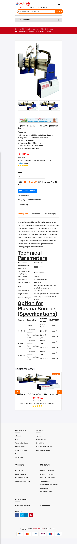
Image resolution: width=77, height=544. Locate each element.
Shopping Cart (41, 439)
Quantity (21, 172)
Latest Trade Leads (21, 477)
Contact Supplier (27, 191)
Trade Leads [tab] (42, 7)
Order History (40, 443)
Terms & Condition (21, 443)
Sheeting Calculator (47, 474)
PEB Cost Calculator (47, 470)
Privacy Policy (20, 446)
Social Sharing (23, 205)
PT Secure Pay (45, 481)
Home (17, 29)
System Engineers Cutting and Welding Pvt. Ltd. (35, 160)
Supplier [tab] (32, 7)
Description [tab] (23, 214)
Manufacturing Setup (47, 477)
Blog (16, 439)
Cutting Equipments (46, 29)
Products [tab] (22, 7)
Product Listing (20, 474)
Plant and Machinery (29, 29)
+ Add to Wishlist (23, 195)
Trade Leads (44, 488)
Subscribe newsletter (43, 450)
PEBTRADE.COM (38, 529)
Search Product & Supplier (49, 484)
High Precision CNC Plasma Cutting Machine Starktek (37, 394)
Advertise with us (46, 491)
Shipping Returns (21, 450)
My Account (40, 436)
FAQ (16, 453)
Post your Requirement (44, 446)
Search (59, 11)
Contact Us (19, 457)
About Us (18, 436)
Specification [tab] (37, 214)
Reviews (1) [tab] (50, 214)
